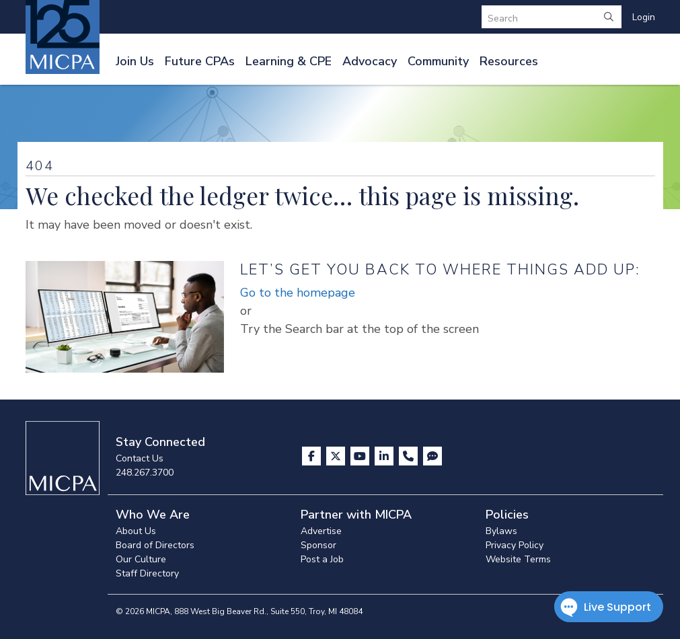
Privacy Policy (514, 545)
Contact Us (139, 458)
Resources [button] (509, 61)
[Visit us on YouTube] (361, 456)
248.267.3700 (145, 472)
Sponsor (318, 545)
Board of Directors (155, 545)
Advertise (321, 531)
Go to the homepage (297, 293)
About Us (136, 531)
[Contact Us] (410, 456)
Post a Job (322, 559)
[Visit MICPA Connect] (432, 456)
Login (643, 17)
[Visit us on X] (337, 456)
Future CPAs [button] (200, 61)
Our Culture (141, 559)
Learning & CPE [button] (288, 61)
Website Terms (518, 559)
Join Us (135, 61)
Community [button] (438, 61)
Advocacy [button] (369, 61)
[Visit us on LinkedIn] (385, 456)
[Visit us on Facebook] (313, 456)
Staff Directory (147, 573)
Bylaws (501, 531)
